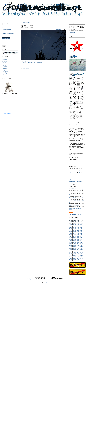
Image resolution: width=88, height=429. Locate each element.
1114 (70, 223)
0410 (70, 242)
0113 (74, 230)
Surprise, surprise (74, 205)
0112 (82, 233)
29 (79, 178)
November (79, 181)
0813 (78, 227)
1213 (78, 226)
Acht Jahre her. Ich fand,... (76, 189)
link (24, 62)
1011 (78, 235)
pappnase (5, 71)
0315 (70, 221)
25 (72, 178)
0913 (74, 227)
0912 (82, 230)
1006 (78, 257)
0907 (82, 252)
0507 (82, 254)
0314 (82, 224)
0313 (82, 229)
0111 (82, 237)
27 (75, 178)
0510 (82, 240)
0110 (82, 242)
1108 (74, 248)
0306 (74, 260)
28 (77, 178)
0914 (78, 223)
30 (81, 178)
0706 (74, 258)
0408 (70, 251)
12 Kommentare (30, 62)
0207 (78, 255)
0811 (70, 236)
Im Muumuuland (6, 29)
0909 (82, 243)
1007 (78, 252)
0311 (74, 237)
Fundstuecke (25, 61)
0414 (78, 224)
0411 (70, 237)
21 (77, 176)
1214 (82, 221)
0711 (74, 236)
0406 (70, 260)
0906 (82, 257)
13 (75, 174)
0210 (78, 242)
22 (79, 176)
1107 (74, 252)
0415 (82, 220)
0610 (78, 240)
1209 (70, 243)
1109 (74, 243)
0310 (74, 242)
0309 (74, 246)
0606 (78, 258)
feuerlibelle (5, 64)
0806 (70, 258)
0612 (78, 232)
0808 (70, 249)
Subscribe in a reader (75, 214)
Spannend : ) (72, 195)
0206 (78, 260)
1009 (78, 243)
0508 (82, 249)
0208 (78, 251)
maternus (4, 68)
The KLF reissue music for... (77, 198)
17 (70, 176)
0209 (78, 246)
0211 (78, 237)
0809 (70, 245)
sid (3, 74)
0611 (78, 236)
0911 (82, 235)
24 (70, 178)
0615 (74, 220)
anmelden (72, 32)
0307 (74, 255)
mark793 (4, 67)
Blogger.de (31, 278)
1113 (82, 226)
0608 (78, 249)
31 (70, 179)
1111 (74, 235)
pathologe (5, 73)
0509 (82, 245)
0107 (82, 255)
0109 (82, 246)
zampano (4, 76)
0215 (74, 221)
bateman (4, 59)
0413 (78, 229)
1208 (70, 248)
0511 (82, 236)
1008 (78, 248)
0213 (70, 230)
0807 (70, 254)
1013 (70, 227)
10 (70, 174)
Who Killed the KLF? (75, 192)
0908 (82, 248)
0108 (82, 251)
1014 (74, 223)
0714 (82, 223)
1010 (78, 239)
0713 (82, 227)
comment (39, 62)
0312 (74, 233)
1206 (70, 257)
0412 (70, 233)
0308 (74, 251)
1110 (74, 239)
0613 (70, 229)
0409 (70, 246)
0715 (70, 220)
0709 (74, 245)
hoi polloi (4, 65)
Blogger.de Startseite (8, 33)
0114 (74, 226)
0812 (70, 232)
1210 (70, 239)
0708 (74, 249)
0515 (78, 220)
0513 (74, 229)
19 (74, 176)
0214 (70, 226)
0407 (70, 255)
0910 (82, 239)
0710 (74, 240)
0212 (78, 233)
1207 (70, 252)
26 (74, 178)
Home (4, 28)
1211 (70, 235)
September (72, 181)
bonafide (4, 61)
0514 (74, 224)
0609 (78, 245)
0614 (70, 224)
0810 (70, 240)
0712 (74, 232)
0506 (82, 258)
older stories (26, 68)
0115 (78, 221)
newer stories (26, 22)
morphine (4, 70)
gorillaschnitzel (58, 29)
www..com (7, 113)
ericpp (4, 62)
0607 (78, 254)
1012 (78, 230)
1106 (74, 257)
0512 (82, 232)
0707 (74, 254)
